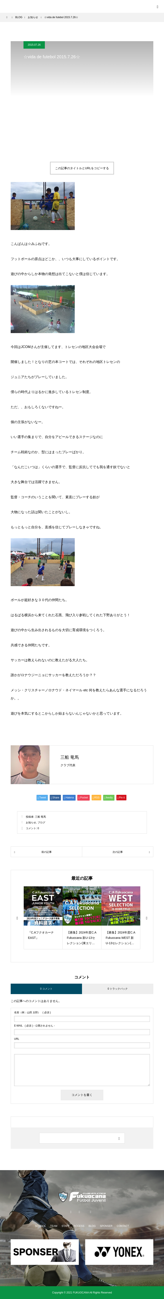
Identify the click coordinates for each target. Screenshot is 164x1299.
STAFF (65, 1226)
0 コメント (46, 988)
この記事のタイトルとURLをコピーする (82, 168)
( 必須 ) (32, 1012)
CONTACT (123, 1226)
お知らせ (31, 822)
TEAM (53, 1226)
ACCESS (79, 1226)
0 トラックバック (118, 988)
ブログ (41, 822)
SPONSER (106, 1226)
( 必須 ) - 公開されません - (34, 1025)
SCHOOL (40, 1226)
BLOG (92, 1226)
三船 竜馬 (69, 757)
